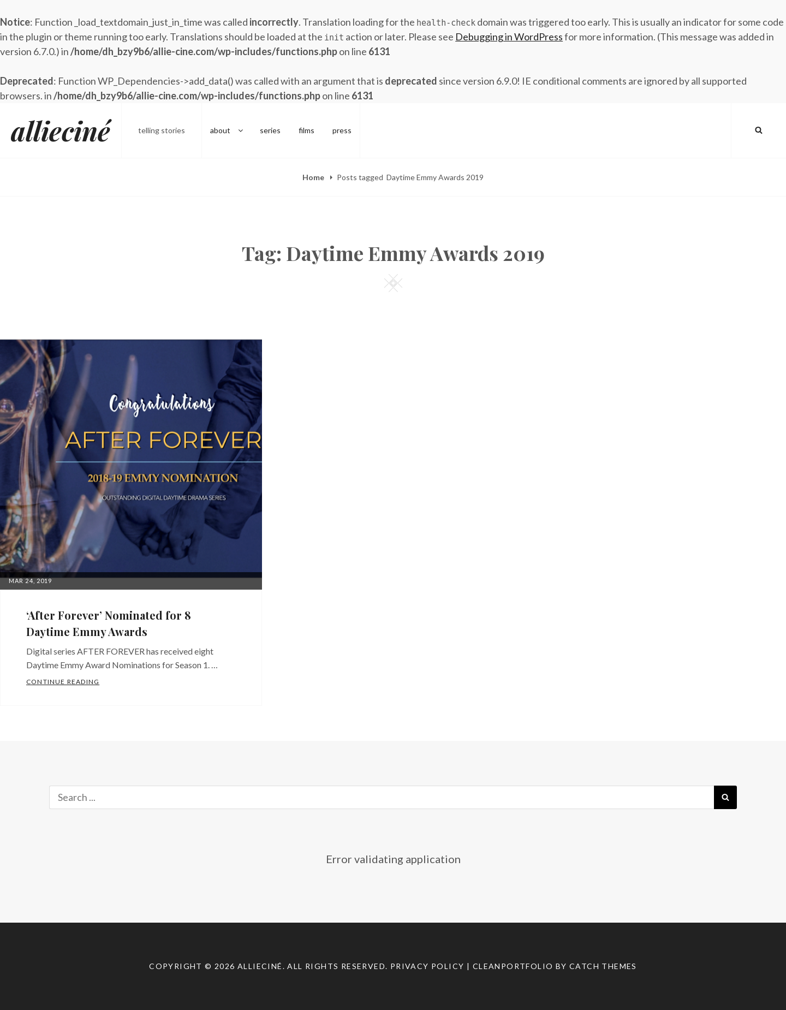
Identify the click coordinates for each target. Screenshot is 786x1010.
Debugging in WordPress (509, 37)
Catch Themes (603, 966)
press (342, 130)
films (306, 130)
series (270, 130)
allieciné (60, 130)
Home (314, 177)
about (227, 130)
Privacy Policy (427, 966)
